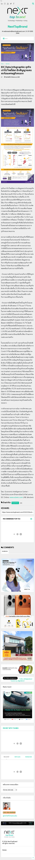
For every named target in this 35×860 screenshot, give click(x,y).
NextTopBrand (17, 26)
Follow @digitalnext (25, 679)
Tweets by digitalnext (18, 681)
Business (7, 63)
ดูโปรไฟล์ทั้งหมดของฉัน (10, 816)
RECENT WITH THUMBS (10, 728)
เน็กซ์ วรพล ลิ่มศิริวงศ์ (9, 812)
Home (2, 63)
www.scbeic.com (16, 497)
